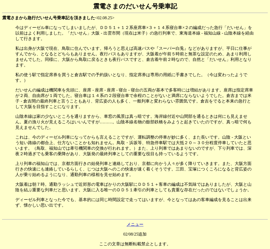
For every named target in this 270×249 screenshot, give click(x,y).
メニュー (135, 224)
